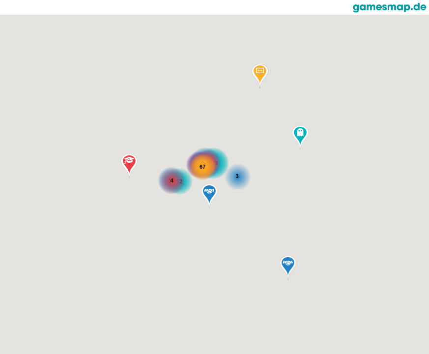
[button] (300, 137)
